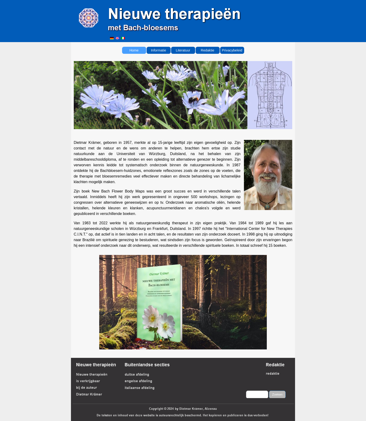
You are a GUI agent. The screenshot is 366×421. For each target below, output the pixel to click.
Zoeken (277, 394)
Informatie (158, 50)
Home (133, 50)
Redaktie (207, 50)
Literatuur (183, 50)
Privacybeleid (232, 50)
